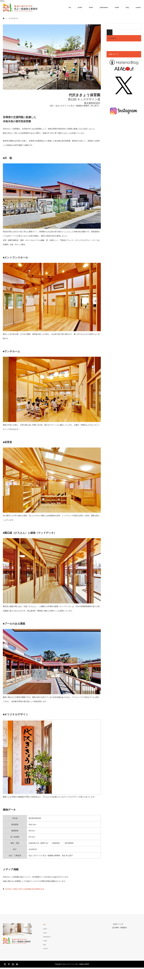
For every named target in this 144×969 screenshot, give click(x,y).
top (70, 7)
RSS (16, 964)
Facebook (112, 38)
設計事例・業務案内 (119, 927)
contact (138, 7)
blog (127, 7)
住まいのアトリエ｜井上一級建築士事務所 (76, 964)
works (91, 7)
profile (80, 7)
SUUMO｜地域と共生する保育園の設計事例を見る (24, 889)
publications (104, 7)
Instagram (12, 964)
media (117, 7)
